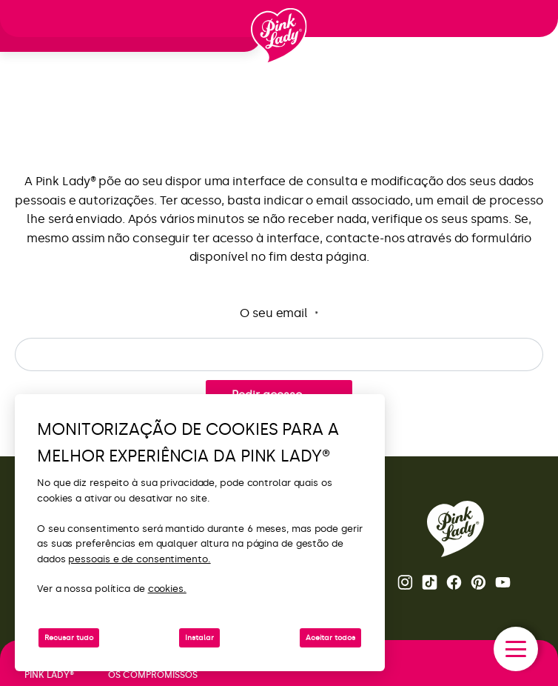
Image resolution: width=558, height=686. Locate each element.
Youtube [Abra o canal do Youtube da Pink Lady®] (503, 582)
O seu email (279, 314)
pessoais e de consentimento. (139, 559)
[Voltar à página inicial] (279, 36)
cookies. (167, 588)
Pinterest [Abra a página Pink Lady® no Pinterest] (478, 582)
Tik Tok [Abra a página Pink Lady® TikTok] (429, 582)
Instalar (199, 637)
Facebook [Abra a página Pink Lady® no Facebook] (454, 582)
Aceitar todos (330, 637)
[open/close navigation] (516, 649)
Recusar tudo (68, 637)
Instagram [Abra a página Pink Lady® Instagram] (405, 582)
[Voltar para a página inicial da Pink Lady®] (455, 529)
